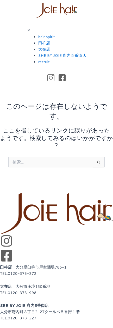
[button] (56, 27)
